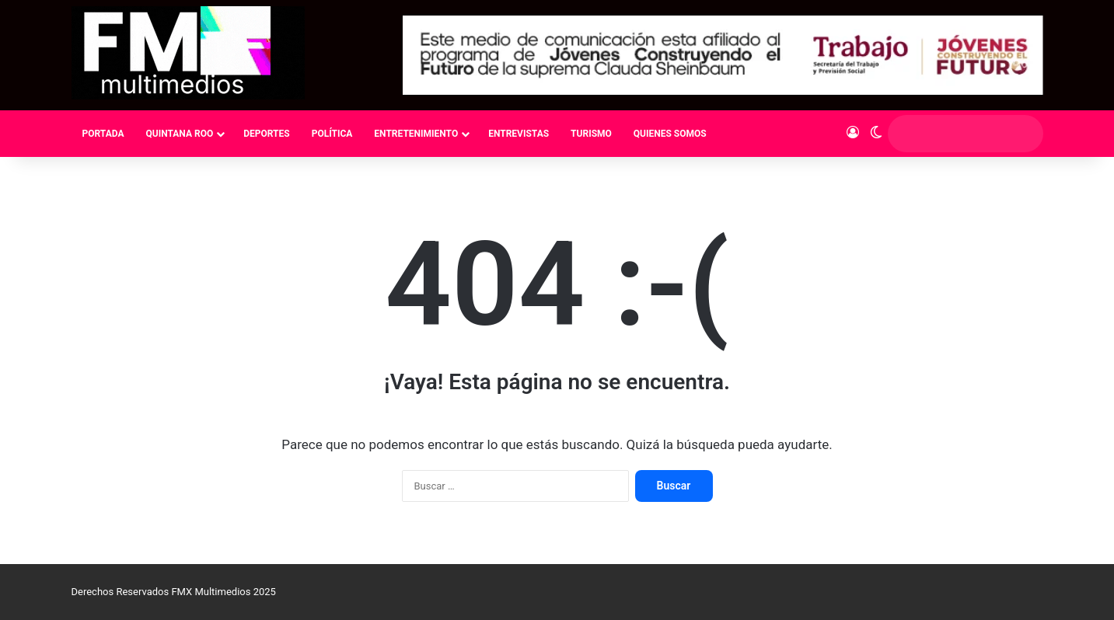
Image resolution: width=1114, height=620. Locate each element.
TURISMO (591, 133)
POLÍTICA (332, 133)
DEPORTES (266, 133)
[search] (951, 133)
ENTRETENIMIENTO (416, 133)
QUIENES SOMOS (670, 133)
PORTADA (103, 133)
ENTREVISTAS (518, 133)
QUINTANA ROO (179, 133)
